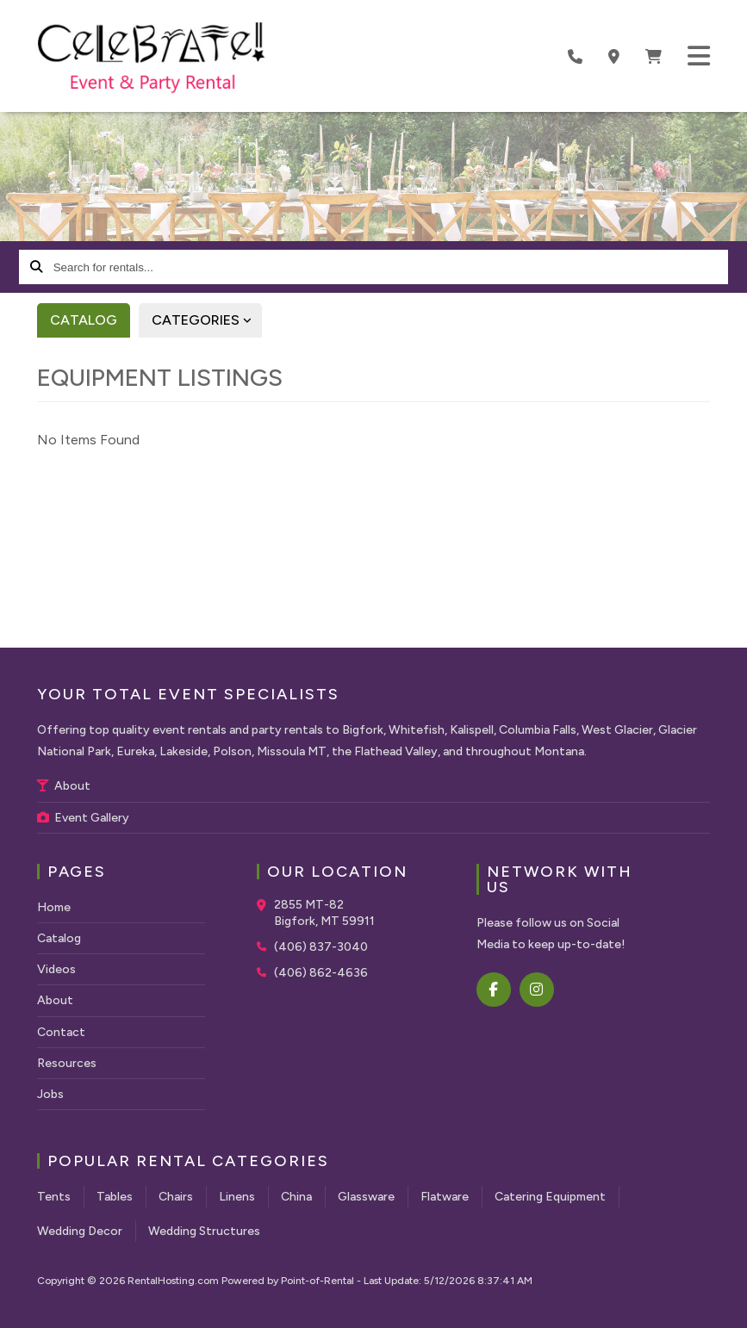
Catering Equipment (550, 1196)
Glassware (366, 1196)
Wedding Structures (204, 1231)
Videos (56, 969)
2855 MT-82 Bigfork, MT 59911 (324, 913)
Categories (207, 320)
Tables (114, 1196)
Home (54, 907)
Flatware (444, 1196)
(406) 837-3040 (321, 947)
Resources (66, 1063)
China (296, 1196)
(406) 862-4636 (321, 972)
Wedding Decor (79, 1231)
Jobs (50, 1094)
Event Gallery (83, 817)
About (63, 786)
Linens (237, 1196)
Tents (54, 1196)
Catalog (83, 320)
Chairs (176, 1196)
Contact (61, 1032)
